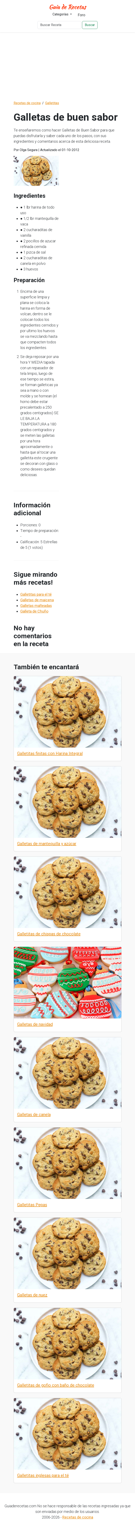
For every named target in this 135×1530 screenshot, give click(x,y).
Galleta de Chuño (34, 611)
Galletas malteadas (36, 605)
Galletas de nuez (32, 1294)
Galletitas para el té (36, 594)
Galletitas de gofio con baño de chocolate (55, 1385)
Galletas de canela (34, 1114)
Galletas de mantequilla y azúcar (46, 843)
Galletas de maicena (37, 600)
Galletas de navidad (35, 1024)
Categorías (61, 14)
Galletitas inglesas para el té (43, 1475)
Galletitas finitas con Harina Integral (50, 753)
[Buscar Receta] (59, 25)
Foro (81, 15)
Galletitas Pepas (32, 1204)
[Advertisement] (67, 66)
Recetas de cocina (77, 1517)
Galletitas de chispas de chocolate (49, 933)
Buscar (90, 25)
